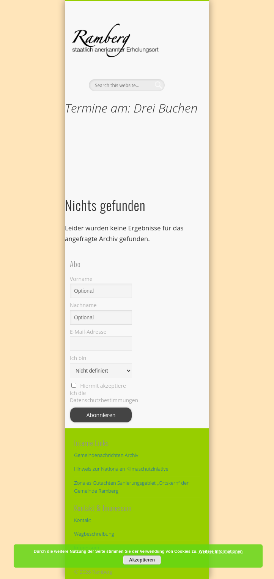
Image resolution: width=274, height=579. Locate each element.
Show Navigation (181, 68)
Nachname (83, 305)
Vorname (81, 278)
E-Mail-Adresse (88, 331)
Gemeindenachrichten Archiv (106, 455)
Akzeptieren (142, 560)
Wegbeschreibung (94, 533)
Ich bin (78, 358)
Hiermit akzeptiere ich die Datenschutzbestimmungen (101, 393)
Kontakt (82, 520)
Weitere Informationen (220, 551)
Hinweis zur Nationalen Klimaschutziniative (121, 468)
